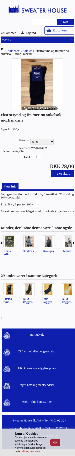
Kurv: (60, 30)
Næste (73, 243)
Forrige (2, 243)
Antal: (27, 157)
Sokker (27, 51)
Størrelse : (24, 140)
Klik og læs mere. (31, 451)
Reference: (24, 148)
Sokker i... (29, 251)
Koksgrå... (49, 251)
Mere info (10, 186)
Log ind (28, 32)
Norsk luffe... (7, 252)
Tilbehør (13, 51)
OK (55, 442)
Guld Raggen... (29, 300)
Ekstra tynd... (7, 300)
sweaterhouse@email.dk (26, 428)
